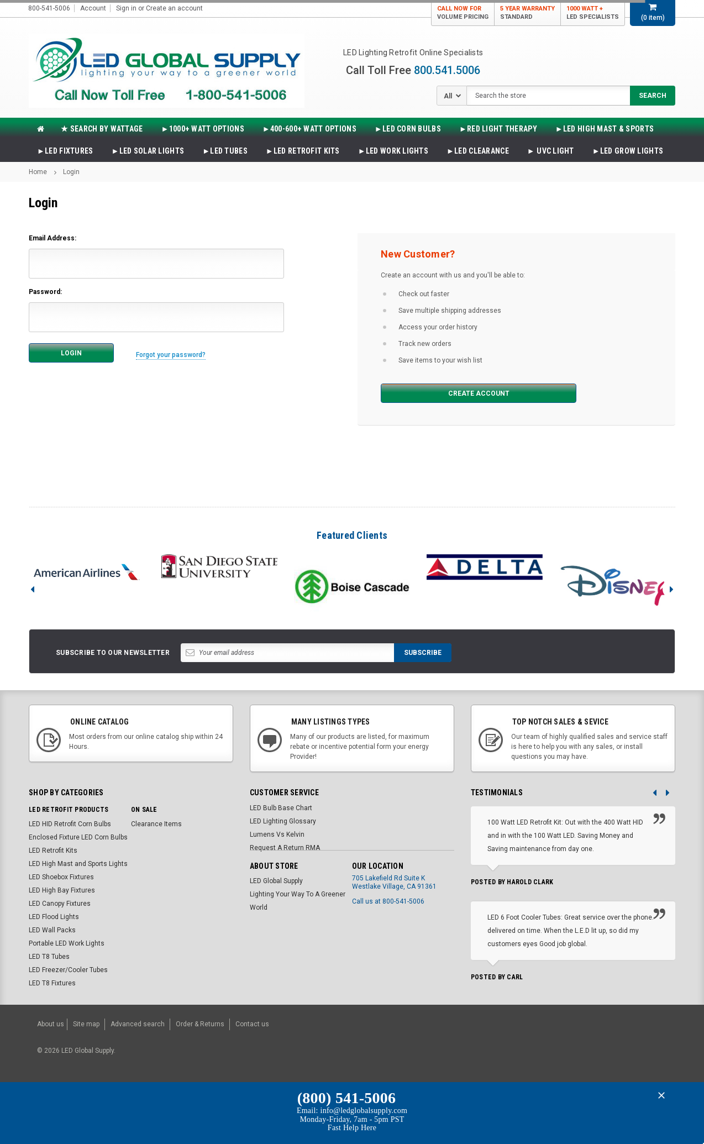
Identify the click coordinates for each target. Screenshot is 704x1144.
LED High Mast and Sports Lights (78, 864)
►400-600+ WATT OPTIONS (309, 128)
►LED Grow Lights (627, 150)
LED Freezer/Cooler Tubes (68, 970)
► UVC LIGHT (550, 150)
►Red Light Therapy (498, 128)
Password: (45, 292)
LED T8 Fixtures (52, 983)
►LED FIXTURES (65, 150)
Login (71, 172)
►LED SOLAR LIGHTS (148, 150)
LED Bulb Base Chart (281, 808)
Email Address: (52, 238)
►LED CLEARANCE (477, 150)
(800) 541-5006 (346, 1094)
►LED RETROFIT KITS (303, 150)
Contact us (252, 1022)
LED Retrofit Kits (53, 850)
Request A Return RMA (285, 848)
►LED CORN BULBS (408, 128)
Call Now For (462, 13)
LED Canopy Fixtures (60, 903)
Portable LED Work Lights (66, 943)
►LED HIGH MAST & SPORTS (604, 128)
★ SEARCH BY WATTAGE (102, 128)
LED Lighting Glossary (283, 821)
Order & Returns (200, 1022)
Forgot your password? (174, 352)
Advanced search (138, 1022)
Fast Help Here (352, 1124)
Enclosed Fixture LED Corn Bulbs (78, 837)
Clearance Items (156, 824)
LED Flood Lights (54, 917)
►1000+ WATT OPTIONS (202, 128)
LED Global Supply (276, 881)
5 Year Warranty (527, 13)
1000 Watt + (592, 13)
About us (50, 1022)
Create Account (437, 393)
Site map (86, 1022)
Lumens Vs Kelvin (277, 834)
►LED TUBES (225, 150)
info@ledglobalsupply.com (364, 1107)
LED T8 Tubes (49, 957)
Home (38, 172)
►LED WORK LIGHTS (393, 150)
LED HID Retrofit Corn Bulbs (70, 824)
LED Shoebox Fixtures (61, 877)
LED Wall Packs (52, 930)
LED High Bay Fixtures (62, 890)
